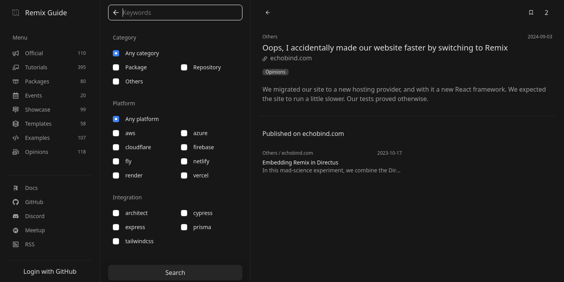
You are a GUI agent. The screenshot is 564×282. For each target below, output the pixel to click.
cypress (197, 213)
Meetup (29, 230)
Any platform (136, 119)
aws (124, 133)
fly (122, 161)
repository (201, 67)
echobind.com (287, 58)
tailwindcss (133, 241)
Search (175, 272)
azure (194, 133)
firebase (197, 147)
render (128, 175)
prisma (196, 227)
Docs (25, 188)
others (128, 81)
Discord (29, 216)
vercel (195, 175)
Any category (136, 53)
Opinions (276, 72)
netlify (195, 161)
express (129, 227)
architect (130, 213)
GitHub (28, 202)
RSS (23, 244)
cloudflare (132, 147)
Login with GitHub (50, 271)
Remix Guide (40, 12)
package (130, 67)
